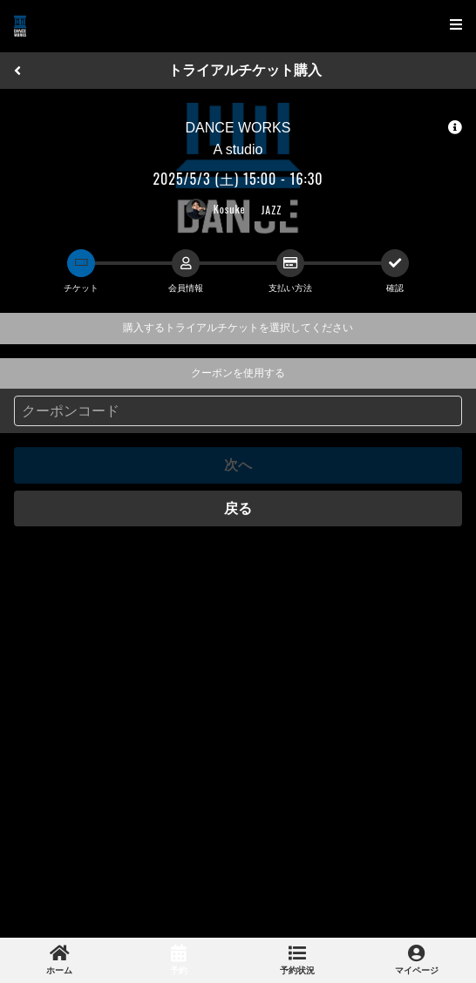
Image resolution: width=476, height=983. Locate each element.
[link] (59, 960)
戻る (238, 508)
